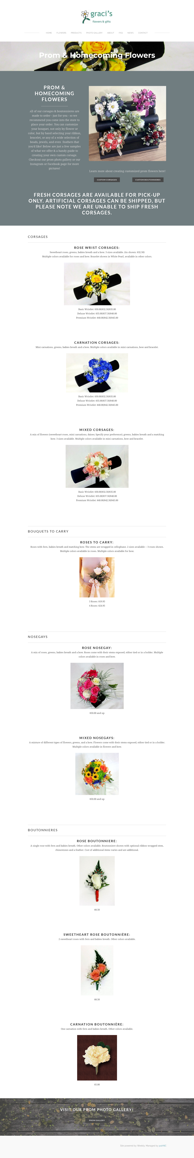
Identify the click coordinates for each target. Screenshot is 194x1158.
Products (76, 33)
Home (49, 33)
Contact (143, 33)
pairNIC (162, 1146)
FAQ (121, 33)
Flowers (61, 33)
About (110, 33)
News (130, 33)
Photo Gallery (94, 33)
